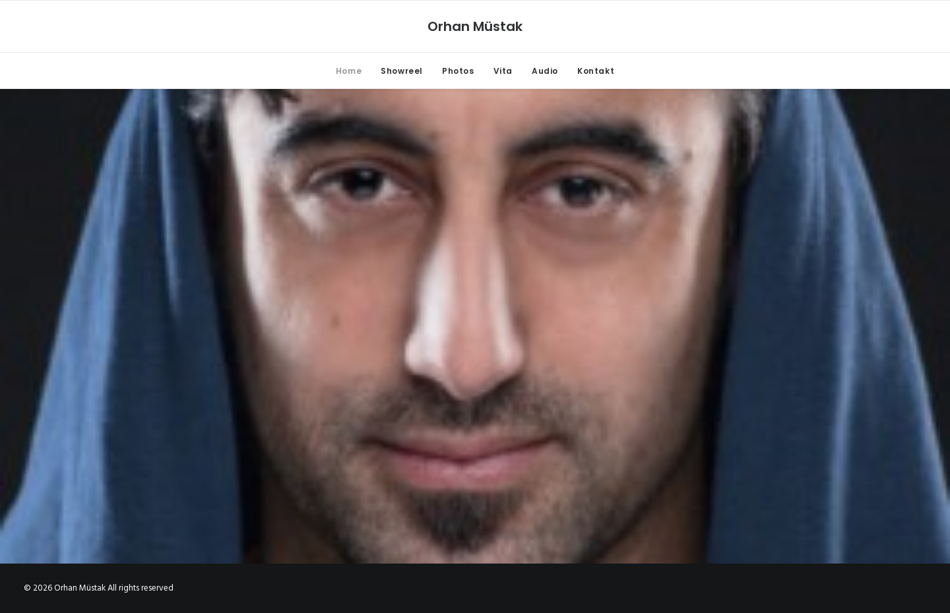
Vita (503, 70)
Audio (545, 70)
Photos (458, 70)
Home (349, 70)
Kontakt (595, 70)
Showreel (402, 70)
